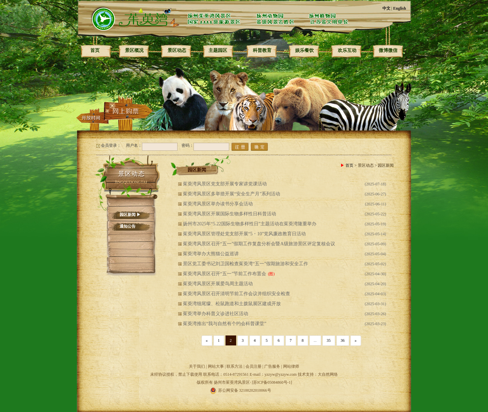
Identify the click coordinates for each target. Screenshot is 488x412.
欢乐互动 (347, 50)
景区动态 (177, 50)
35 (329, 340)
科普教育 (262, 50)
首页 (95, 50)
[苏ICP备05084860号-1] (272, 382)
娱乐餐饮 (304, 50)
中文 (386, 8)
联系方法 (235, 366)
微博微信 (388, 50)
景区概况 (134, 50)
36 (343, 340)
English (399, 8)
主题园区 (218, 50)
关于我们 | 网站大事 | (208, 366)
